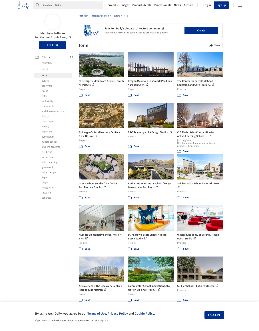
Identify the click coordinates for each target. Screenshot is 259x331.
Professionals (162, 5)
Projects (112, 5)
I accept (214, 315)
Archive (188, 5)
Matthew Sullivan (52, 33)
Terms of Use (96, 313)
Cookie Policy (144, 313)
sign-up (104, 320)
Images (125, 5)
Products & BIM (141, 5)
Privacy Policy (118, 313)
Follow (52, 45)
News (177, 5)
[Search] (72, 5)
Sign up (221, 5)
